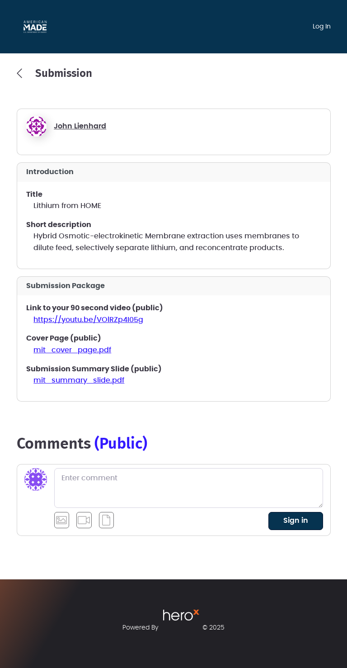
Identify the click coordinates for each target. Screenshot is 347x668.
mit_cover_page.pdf (72, 350)
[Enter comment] (188, 488)
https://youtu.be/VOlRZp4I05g (88, 319)
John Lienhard (80, 126)
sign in (295, 520)
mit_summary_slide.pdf (78, 380)
